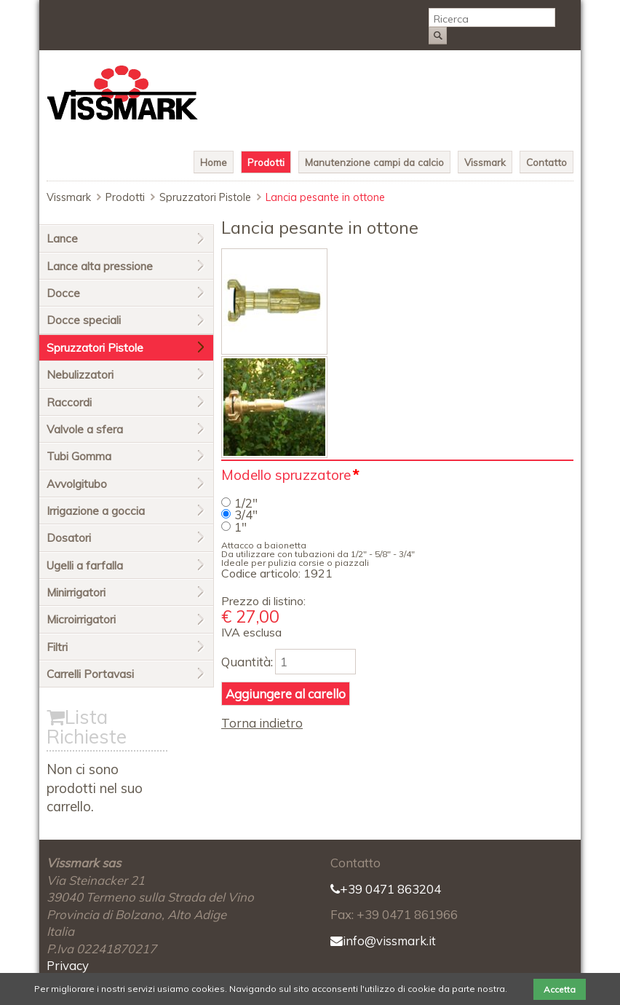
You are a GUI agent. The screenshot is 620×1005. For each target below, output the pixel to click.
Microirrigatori (81, 619)
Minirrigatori (76, 592)
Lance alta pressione (100, 266)
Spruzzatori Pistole (205, 197)
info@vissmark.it (383, 940)
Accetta (560, 989)
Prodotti (266, 162)
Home (213, 162)
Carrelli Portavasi (90, 674)
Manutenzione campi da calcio (374, 162)
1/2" (246, 503)
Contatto (546, 162)
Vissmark (485, 162)
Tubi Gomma (79, 456)
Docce (63, 293)
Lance (62, 238)
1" (240, 527)
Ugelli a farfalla (85, 565)
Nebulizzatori (80, 375)
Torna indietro (262, 722)
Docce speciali (84, 320)
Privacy (68, 965)
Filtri (57, 647)
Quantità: (247, 661)
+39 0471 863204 (385, 888)
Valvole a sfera (85, 429)
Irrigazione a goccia (96, 511)
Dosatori (69, 538)
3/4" (246, 514)
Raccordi (69, 402)
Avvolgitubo (77, 484)
